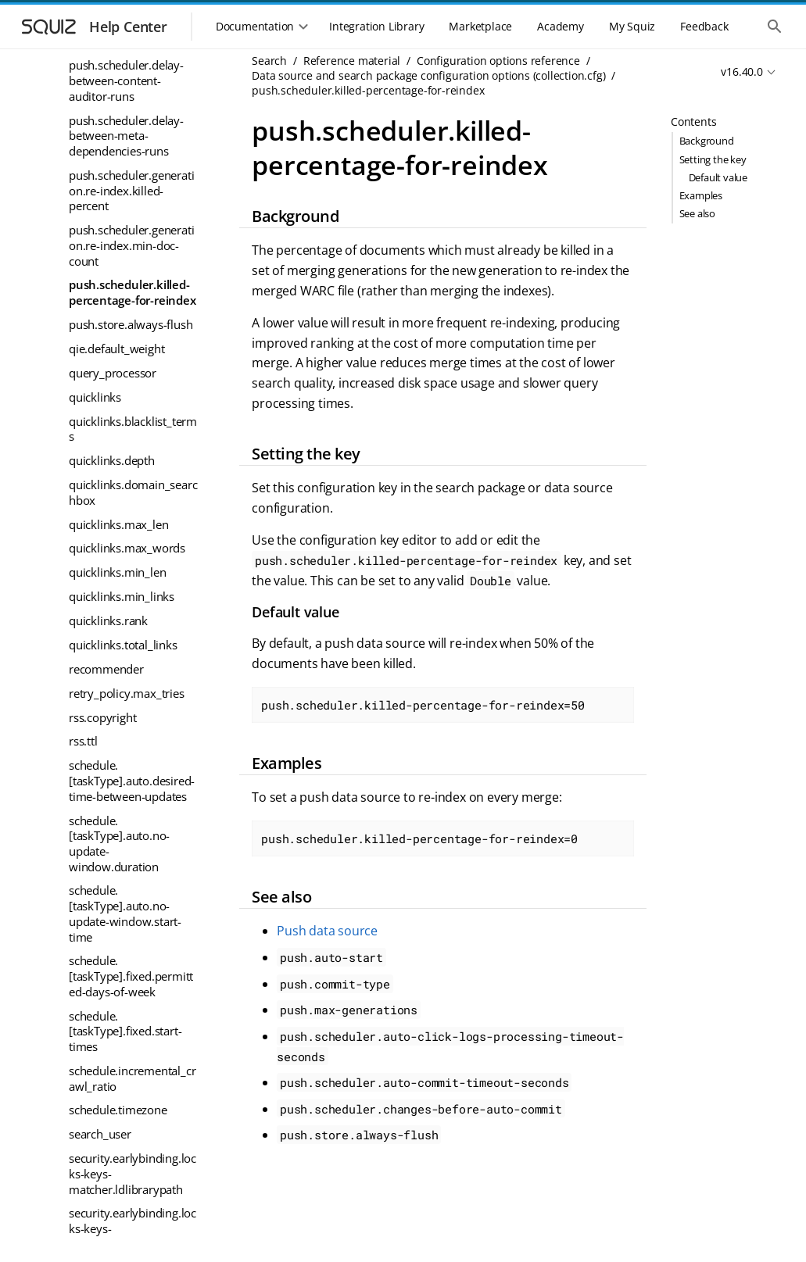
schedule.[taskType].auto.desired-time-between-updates (132, 780)
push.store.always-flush (130, 324)
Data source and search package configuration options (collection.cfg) (428, 75)
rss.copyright (102, 717)
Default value (718, 177)
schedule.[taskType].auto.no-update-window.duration (119, 843)
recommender (106, 669)
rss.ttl (83, 741)
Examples (700, 195)
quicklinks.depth (112, 460)
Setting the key (713, 159)
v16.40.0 (741, 71)
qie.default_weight (116, 348)
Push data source (327, 930)
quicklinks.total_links (123, 644)
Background (706, 141)
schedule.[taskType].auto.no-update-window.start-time (125, 913)
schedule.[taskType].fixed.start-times (125, 1031)
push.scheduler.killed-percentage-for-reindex (132, 292)
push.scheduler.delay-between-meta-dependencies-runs (126, 136)
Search (269, 60)
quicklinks (95, 397)
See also (697, 213)
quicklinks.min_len (117, 572)
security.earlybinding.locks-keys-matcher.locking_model (132, 1228)
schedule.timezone (118, 1109)
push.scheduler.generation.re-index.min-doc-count (131, 245)
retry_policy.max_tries (126, 693)
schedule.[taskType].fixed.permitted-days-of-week (131, 976)
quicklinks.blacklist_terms (133, 429)
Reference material (351, 60)
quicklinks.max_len (118, 524)
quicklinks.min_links (121, 596)
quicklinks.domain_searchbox (133, 492)
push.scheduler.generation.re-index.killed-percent (131, 190)
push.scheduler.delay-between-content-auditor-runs (126, 80)
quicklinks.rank (108, 620)
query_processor (112, 373)
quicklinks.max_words (127, 548)
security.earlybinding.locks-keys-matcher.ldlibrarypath (132, 1173)
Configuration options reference (498, 60)
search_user (100, 1134)
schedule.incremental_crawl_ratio (132, 1078)
